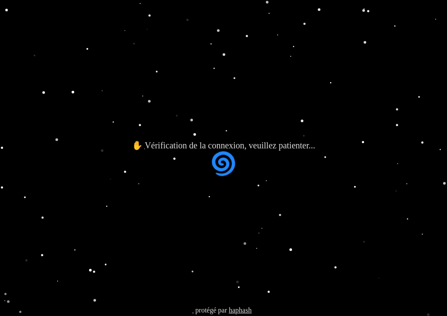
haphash (240, 310)
